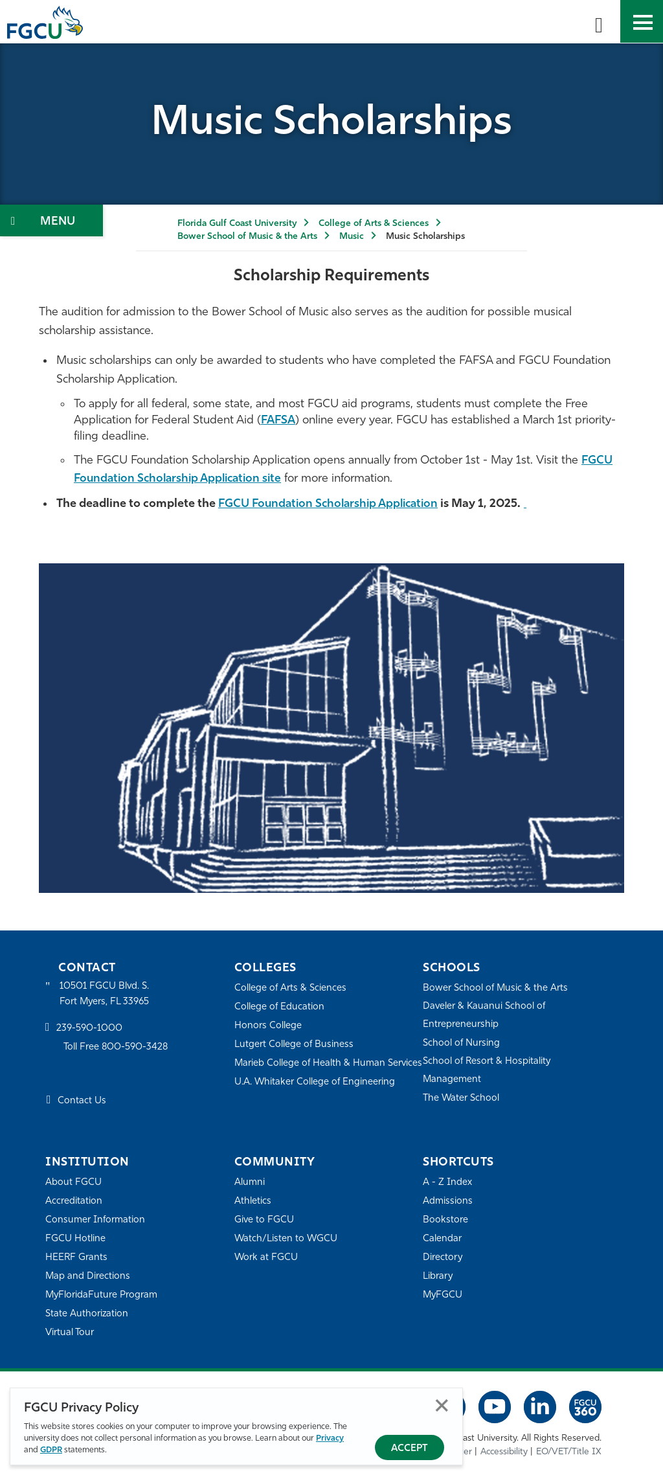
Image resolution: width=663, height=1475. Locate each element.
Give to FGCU (264, 1220)
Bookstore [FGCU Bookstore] (445, 1220)
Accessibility (504, 1452)
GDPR (51, 1450)
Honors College (268, 1026)
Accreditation (73, 1201)
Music (351, 237)
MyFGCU (443, 1295)
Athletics (252, 1201)
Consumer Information (95, 1220)
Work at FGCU (266, 1258)
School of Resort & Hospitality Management (487, 1071)
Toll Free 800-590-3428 (116, 1048)
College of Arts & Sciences (374, 224)
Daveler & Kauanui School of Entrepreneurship (485, 1016)
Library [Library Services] (438, 1276)
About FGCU (73, 1183)
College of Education (279, 1007)
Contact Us (82, 1102)
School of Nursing (461, 1043)
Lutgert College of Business (294, 1045)
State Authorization (87, 1314)
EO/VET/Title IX (568, 1452)
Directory (443, 1258)
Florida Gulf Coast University (237, 224)
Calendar (442, 1239)
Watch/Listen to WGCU (286, 1239)
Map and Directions (88, 1276)
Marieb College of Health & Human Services (310, 1072)
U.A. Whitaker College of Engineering (315, 1100)
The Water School (461, 1098)
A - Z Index (447, 1183)
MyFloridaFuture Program (102, 1295)
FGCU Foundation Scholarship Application (333, 504)
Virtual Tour (70, 1333)
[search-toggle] (599, 21)
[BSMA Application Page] (536, 504)
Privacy (330, 1438)
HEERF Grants (76, 1258)
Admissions (448, 1201)
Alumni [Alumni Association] (249, 1183)
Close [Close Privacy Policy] (442, 1405)
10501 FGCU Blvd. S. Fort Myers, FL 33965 (105, 994)
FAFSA (279, 420)
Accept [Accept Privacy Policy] (409, 1449)
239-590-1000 (89, 1029)
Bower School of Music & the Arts (247, 237)
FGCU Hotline (75, 1239)
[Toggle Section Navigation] (51, 220)
